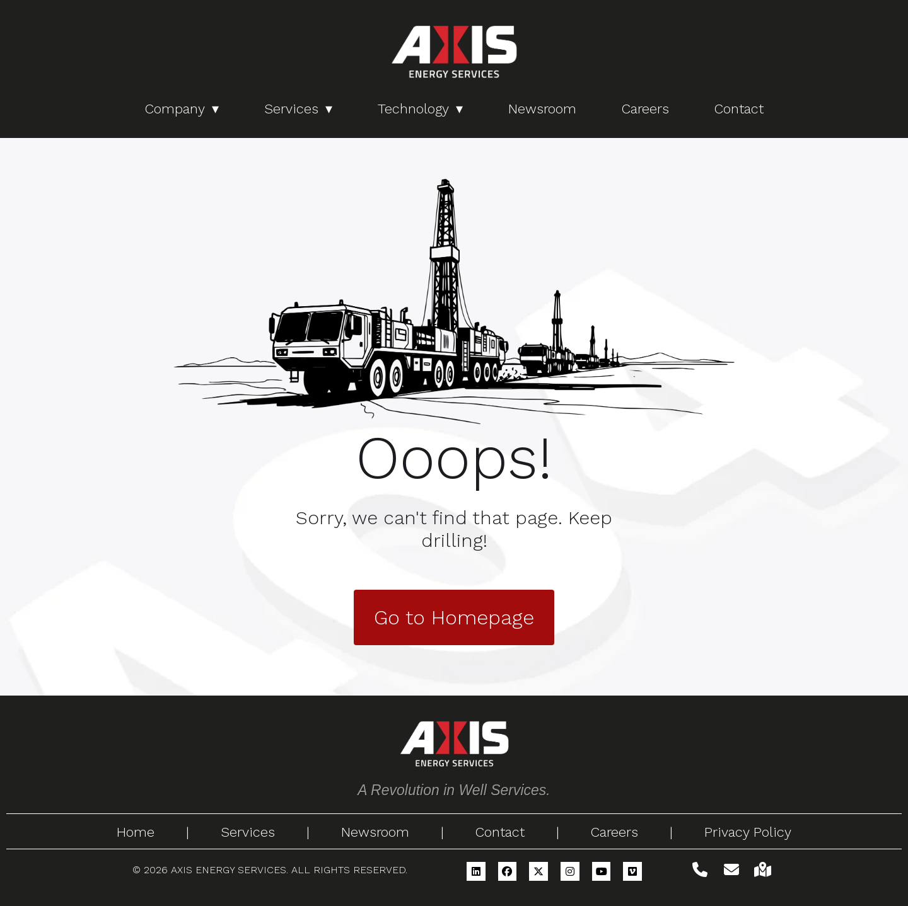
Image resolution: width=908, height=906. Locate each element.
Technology (413, 109)
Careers (645, 109)
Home (135, 832)
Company (175, 109)
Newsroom (542, 109)
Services (291, 109)
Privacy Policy (747, 832)
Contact (739, 109)
